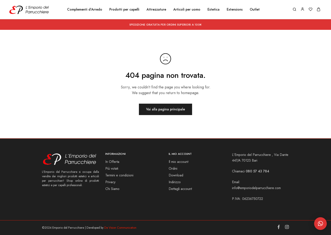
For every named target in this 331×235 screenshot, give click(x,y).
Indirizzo (175, 182)
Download (176, 175)
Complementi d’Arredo (84, 9)
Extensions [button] (235, 9)
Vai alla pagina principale (165, 109)
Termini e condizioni (119, 175)
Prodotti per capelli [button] (124, 9)
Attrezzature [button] (156, 9)
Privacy (110, 182)
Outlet (255, 9)
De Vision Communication (120, 227)
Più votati (111, 168)
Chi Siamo (112, 188)
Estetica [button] (214, 9)
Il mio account (178, 161)
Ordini (173, 168)
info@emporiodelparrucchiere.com (256, 188)
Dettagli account (180, 188)
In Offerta (112, 161)
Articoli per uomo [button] (186, 9)
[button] (320, 223)
